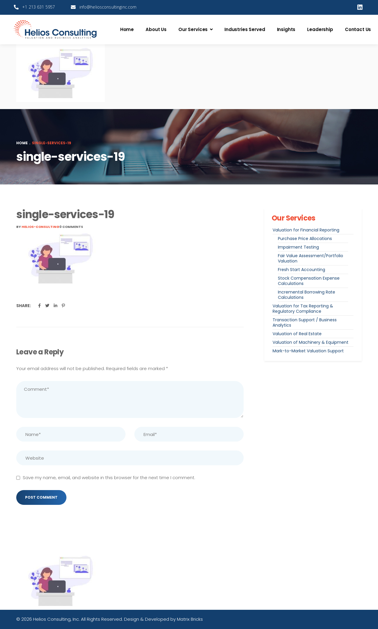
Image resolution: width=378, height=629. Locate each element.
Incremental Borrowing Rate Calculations (306, 294)
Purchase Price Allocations (305, 238)
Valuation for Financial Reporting (306, 230)
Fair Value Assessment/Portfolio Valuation (310, 258)
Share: (23, 306)
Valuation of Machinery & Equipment (310, 342)
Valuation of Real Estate (297, 334)
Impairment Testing (298, 247)
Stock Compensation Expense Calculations (309, 280)
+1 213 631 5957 (38, 7)
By (37, 226)
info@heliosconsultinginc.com (108, 7)
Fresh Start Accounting (301, 270)
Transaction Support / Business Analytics (305, 322)
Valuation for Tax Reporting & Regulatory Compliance (303, 308)
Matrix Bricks (190, 619)
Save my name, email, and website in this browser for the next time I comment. (109, 477)
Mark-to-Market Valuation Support (308, 351)
